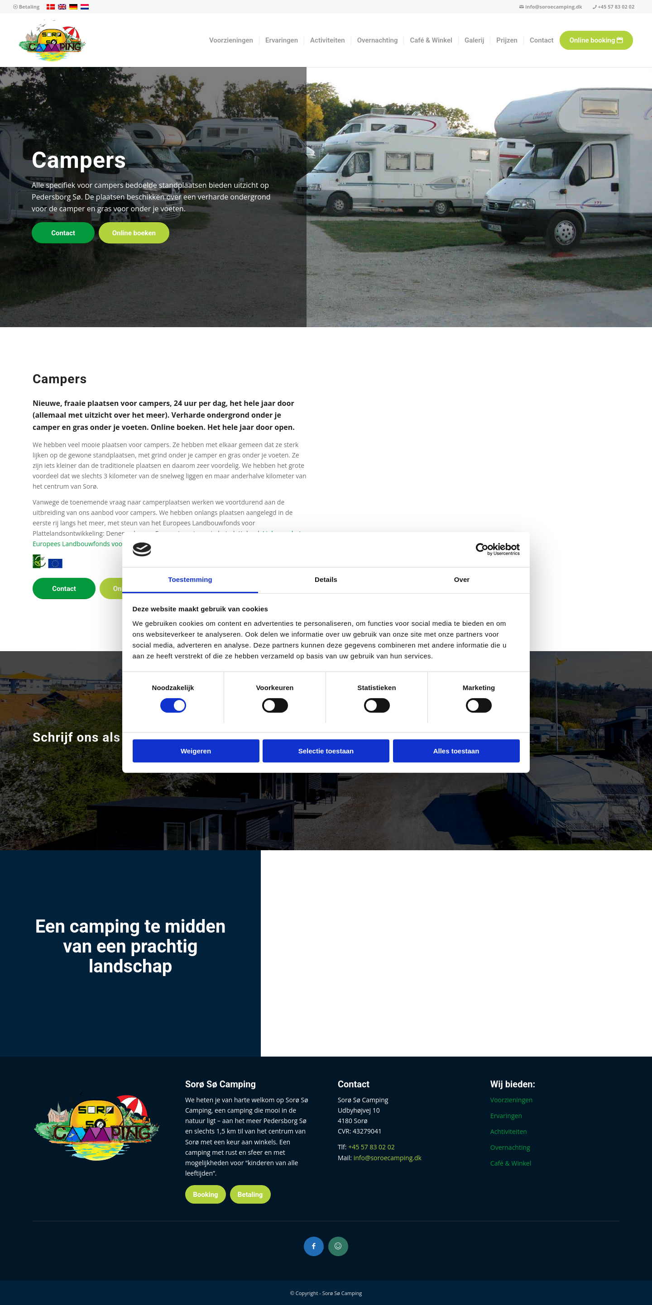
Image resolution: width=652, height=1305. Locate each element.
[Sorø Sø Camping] (52, 40)
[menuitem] (26, 7)
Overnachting (510, 1147)
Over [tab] (462, 579)
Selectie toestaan (326, 751)
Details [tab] (326, 579)
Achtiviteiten (508, 1131)
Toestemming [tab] (190, 579)
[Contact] (63, 232)
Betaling (26, 6)
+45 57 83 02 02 (613, 6)
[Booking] (205, 1194)
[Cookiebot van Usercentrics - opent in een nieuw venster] (480, 549)
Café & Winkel (510, 1163)
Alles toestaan (456, 751)
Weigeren (196, 751)
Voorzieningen (511, 1099)
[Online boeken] (134, 232)
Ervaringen (506, 1115)
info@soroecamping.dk (550, 6)
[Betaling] (250, 1194)
